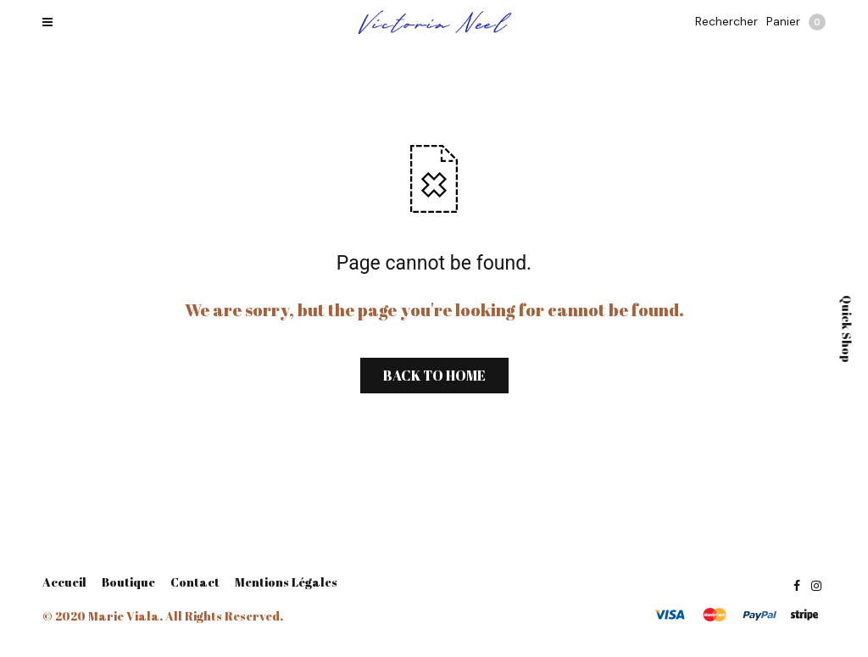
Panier (796, 22)
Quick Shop (847, 329)
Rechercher (726, 21)
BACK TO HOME (434, 375)
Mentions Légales (286, 582)
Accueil (64, 582)
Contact (195, 582)
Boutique (128, 582)
